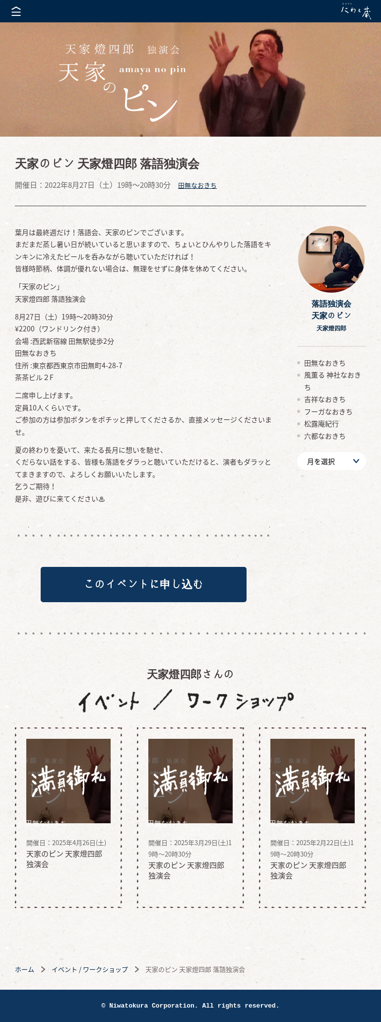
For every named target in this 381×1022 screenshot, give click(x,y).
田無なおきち (197, 185)
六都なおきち (325, 436)
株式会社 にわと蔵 (356, 11)
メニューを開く (16, 11)
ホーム (24, 969)
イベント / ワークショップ (90, 969)
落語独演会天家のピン (331, 315)
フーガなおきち (328, 411)
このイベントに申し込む (143, 584)
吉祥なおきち (325, 399)
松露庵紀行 (321, 423)
